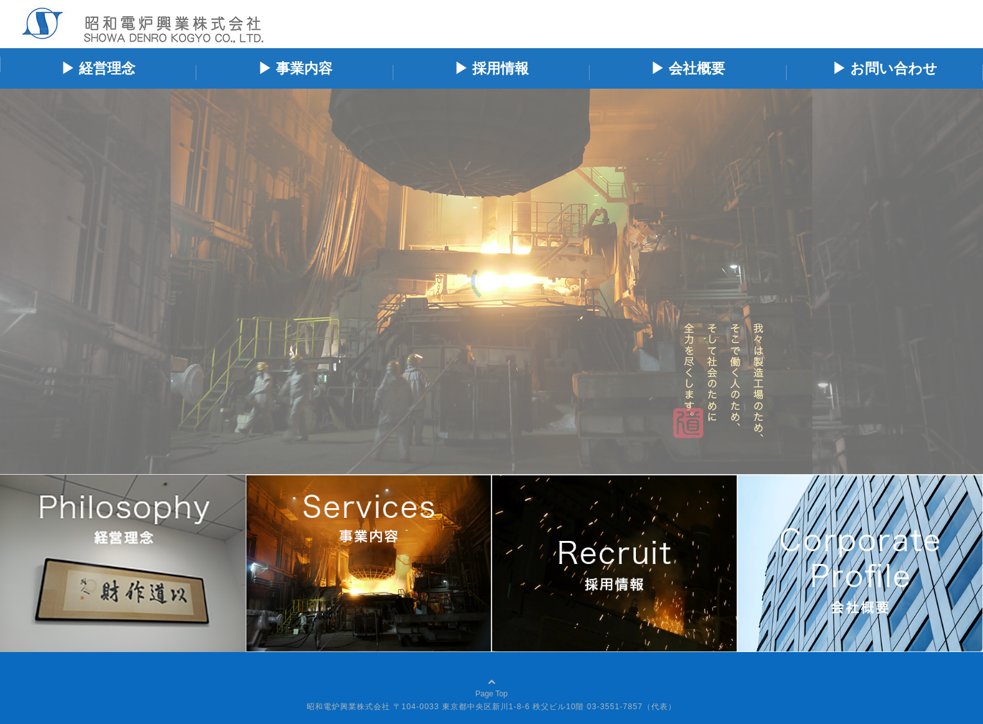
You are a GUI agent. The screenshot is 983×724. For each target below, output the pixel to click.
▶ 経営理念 (98, 68)
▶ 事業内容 (295, 68)
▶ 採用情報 (491, 68)
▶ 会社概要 (688, 68)
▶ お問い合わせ (884, 68)
